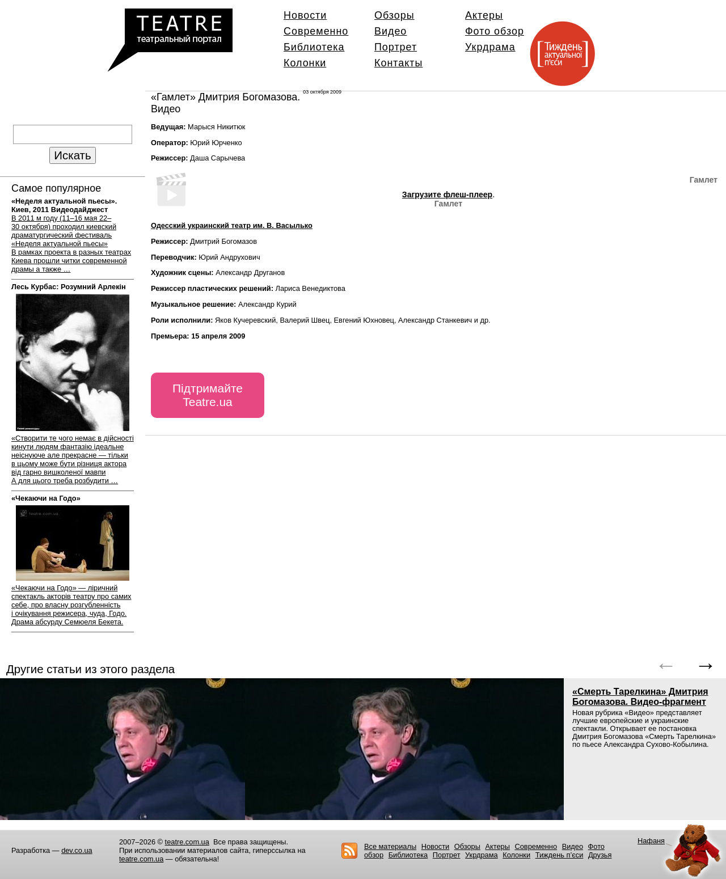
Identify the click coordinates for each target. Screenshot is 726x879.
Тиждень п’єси (559, 855)
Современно (316, 31)
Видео (390, 31)
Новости (305, 15)
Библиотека (314, 47)
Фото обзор (494, 31)
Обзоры (394, 15)
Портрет (395, 47)
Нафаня (651, 840)
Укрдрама (490, 47)
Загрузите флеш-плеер (447, 194)
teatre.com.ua (187, 842)
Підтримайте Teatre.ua (207, 395)
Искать (72, 155)
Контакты (398, 63)
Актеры (484, 15)
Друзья (600, 855)
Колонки (305, 63)
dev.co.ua (76, 850)
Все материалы (390, 846)
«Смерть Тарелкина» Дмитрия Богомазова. (640, 697)
